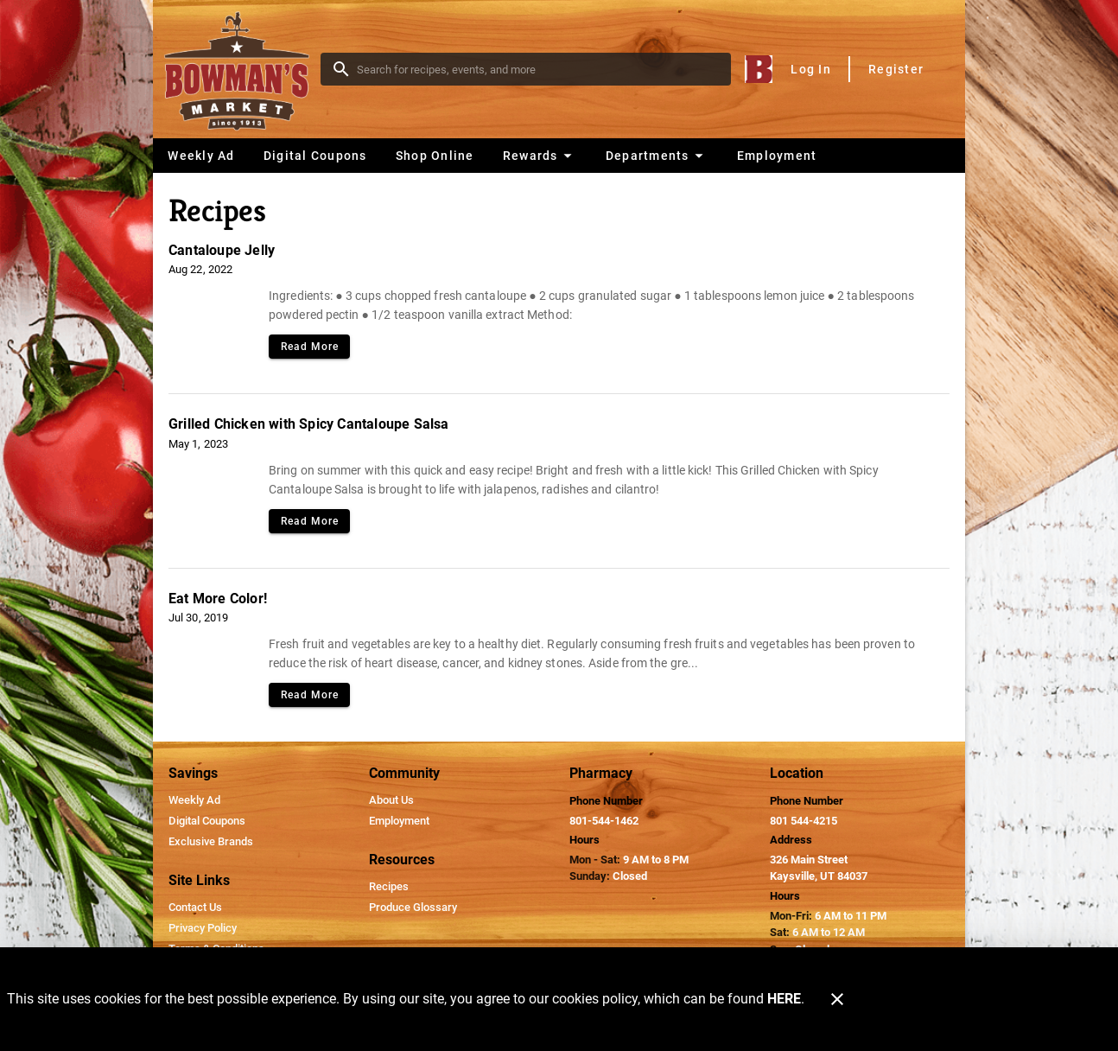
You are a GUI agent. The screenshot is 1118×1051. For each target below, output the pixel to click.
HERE (784, 998)
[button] (539, 155)
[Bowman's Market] (242, 69)
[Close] (837, 999)
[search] (538, 69)
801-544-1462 (603, 820)
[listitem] (194, 800)
